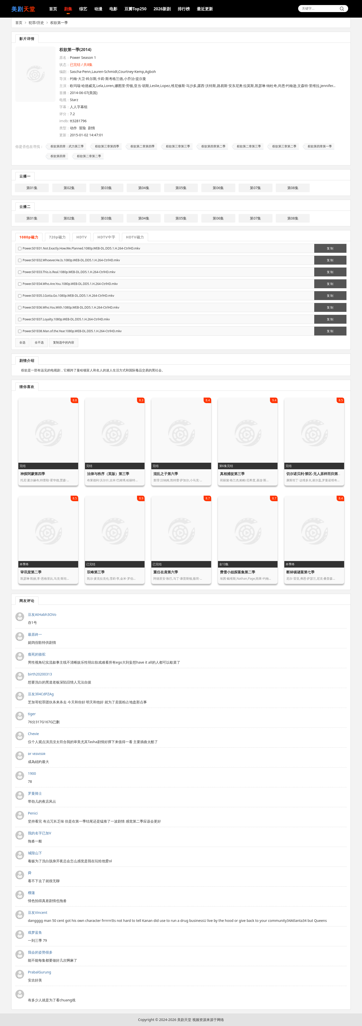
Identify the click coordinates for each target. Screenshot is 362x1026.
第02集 (69, 187)
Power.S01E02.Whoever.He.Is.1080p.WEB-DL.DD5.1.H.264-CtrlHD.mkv (71, 260)
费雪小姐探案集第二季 (237, 572)
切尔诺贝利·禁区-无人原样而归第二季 (315, 473)
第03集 (106, 187)
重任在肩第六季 (165, 572)
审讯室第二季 (30, 572)
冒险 (82, 127)
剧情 (91, 127)
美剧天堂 (184, 1019)
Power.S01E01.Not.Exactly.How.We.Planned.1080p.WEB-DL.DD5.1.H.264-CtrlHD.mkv (81, 248)
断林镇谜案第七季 (300, 572)
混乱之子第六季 (165, 473)
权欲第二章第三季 (249, 146)
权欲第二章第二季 (89, 156)
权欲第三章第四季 (107, 146)
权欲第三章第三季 (178, 146)
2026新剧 (162, 9)
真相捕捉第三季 (232, 473)
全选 (22, 342)
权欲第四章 (58, 156)
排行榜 (184, 9)
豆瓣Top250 (135, 9)
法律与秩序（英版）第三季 (108, 473)
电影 (113, 9)
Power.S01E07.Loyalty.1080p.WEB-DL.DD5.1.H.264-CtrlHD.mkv (66, 319)
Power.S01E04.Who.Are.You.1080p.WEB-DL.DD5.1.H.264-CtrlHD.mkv (70, 284)
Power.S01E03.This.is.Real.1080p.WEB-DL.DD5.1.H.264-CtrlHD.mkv (69, 272)
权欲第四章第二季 (213, 146)
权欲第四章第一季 (320, 146)
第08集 (292, 187)
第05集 (181, 187)
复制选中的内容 (63, 342)
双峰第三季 (96, 572)
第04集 (143, 187)
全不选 (39, 342)
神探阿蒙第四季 (32, 473)
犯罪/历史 (36, 22)
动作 (73, 127)
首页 (53, 9)
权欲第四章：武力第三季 (67, 146)
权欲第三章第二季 (284, 146)
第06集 (218, 187)
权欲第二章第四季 (142, 146)
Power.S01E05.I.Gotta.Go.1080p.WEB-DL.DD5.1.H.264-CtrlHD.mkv (68, 295)
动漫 (98, 9)
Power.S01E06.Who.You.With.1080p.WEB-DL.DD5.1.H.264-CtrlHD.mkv (71, 307)
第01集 (31, 187)
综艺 (83, 9)
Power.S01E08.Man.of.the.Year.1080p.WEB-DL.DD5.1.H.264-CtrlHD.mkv (72, 331)
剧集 (68, 9)
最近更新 (205, 9)
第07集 (255, 187)
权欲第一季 (59, 22)
